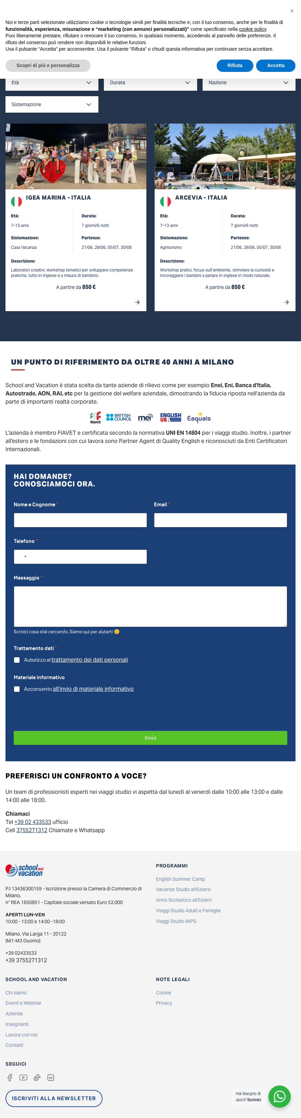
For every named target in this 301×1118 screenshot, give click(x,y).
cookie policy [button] (252, 29)
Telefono (26, 541)
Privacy (164, 1003)
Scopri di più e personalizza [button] (48, 65)
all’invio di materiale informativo (93, 689)
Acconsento (79, 689)
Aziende (14, 1014)
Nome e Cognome (36, 504)
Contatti (14, 1045)
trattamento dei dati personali (89, 659)
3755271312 (31, 830)
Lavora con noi (21, 1035)
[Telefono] (80, 556)
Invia (150, 737)
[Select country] (21, 556)
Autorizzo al (76, 660)
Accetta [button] (276, 65)
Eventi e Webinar (23, 1003)
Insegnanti (16, 1024)
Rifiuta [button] (235, 65)
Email (162, 504)
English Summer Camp (180, 879)
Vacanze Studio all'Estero (183, 889)
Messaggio (28, 577)
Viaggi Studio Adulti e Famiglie (188, 910)
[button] (292, 10)
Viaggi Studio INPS (176, 921)
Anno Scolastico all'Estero (184, 900)
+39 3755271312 (26, 960)
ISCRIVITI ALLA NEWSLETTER (54, 1098)
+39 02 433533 (32, 822)
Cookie (163, 993)
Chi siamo (16, 993)
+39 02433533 (21, 953)
